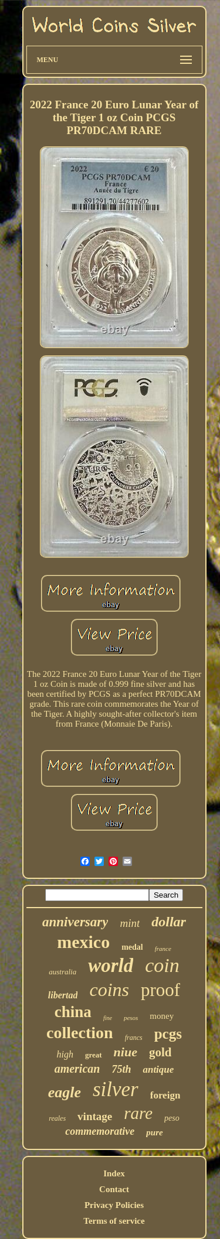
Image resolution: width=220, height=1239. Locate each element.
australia (62, 971)
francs (134, 1037)
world (110, 965)
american (77, 1068)
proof (160, 990)
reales (57, 1118)
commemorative (99, 1131)
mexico (83, 942)
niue (125, 1052)
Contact (114, 1189)
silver (115, 1089)
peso (172, 1118)
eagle (64, 1092)
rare (138, 1113)
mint (130, 923)
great (93, 1054)
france (163, 948)
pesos (131, 1017)
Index (114, 1173)
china (73, 1012)
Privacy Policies (114, 1205)
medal (132, 947)
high (65, 1054)
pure (154, 1132)
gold (160, 1052)
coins (109, 989)
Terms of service (113, 1221)
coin (162, 965)
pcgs (168, 1034)
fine (107, 1018)
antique (158, 1069)
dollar (168, 921)
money (162, 1016)
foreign (165, 1095)
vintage (94, 1116)
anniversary (75, 922)
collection (79, 1033)
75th (121, 1069)
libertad (63, 995)
